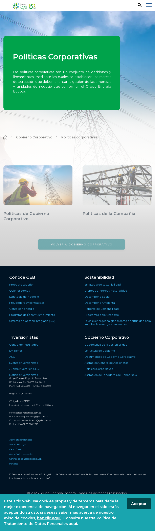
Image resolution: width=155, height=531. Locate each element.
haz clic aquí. (49, 518)
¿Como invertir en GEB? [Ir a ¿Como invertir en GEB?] (24, 368)
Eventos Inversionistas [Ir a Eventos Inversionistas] (23, 362)
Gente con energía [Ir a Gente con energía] (21, 308)
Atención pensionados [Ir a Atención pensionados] (20, 439)
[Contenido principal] (77, 138)
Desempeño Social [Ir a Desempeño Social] (97, 296)
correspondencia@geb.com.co (25, 412)
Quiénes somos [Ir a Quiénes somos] (19, 290)
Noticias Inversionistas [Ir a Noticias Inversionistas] (23, 374)
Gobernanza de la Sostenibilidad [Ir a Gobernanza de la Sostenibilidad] (106, 344)
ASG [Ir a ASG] (12, 356)
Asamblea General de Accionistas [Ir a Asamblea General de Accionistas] (106, 362)
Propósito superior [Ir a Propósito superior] (21, 284)
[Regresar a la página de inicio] (24, 5)
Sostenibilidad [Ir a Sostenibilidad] (99, 277)
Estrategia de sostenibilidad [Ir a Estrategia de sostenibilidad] (103, 284)
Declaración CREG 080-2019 (23, 424)
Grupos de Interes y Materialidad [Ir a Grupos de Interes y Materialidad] (106, 290)
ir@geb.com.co (42, 420)
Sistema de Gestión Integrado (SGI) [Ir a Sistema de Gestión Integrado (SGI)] (32, 320)
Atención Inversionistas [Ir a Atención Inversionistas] (21, 454)
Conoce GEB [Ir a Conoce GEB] (22, 277)
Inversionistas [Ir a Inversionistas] (23, 337)
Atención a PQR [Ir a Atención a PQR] (17, 444)
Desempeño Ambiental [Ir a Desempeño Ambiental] (100, 302)
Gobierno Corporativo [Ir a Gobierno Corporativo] (34, 146)
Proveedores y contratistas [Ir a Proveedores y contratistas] (26, 302)
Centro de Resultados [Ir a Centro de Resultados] (23, 344)
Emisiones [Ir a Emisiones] (15, 350)
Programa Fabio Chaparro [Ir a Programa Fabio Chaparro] (102, 314)
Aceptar (139, 504)
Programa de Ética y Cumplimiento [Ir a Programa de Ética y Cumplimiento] (32, 314)
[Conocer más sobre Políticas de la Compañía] (117, 224)
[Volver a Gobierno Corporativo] (81, 252)
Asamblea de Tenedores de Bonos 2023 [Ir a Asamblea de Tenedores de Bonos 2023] (111, 374)
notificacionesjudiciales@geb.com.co (28, 416)
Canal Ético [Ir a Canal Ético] (15, 449)
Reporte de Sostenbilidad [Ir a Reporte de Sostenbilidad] (102, 308)
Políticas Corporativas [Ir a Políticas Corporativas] (99, 368)
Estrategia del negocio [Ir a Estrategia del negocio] (24, 296)
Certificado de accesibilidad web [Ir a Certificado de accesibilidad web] (25, 458)
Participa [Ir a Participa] (13, 463)
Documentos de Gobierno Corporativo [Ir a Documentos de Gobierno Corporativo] (110, 356)
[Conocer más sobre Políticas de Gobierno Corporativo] (37, 227)
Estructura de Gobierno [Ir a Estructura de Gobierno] (100, 350)
